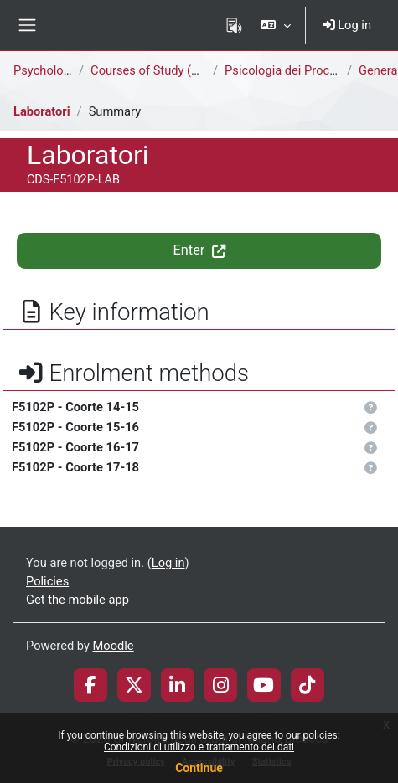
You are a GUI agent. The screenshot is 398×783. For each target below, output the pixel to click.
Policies (47, 581)
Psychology (44, 70)
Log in (347, 25)
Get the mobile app (77, 599)
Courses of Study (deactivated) (174, 70)
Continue (199, 768)
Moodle (113, 645)
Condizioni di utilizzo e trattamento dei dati (199, 747)
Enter (199, 250)
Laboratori (41, 111)
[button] (275, 25)
